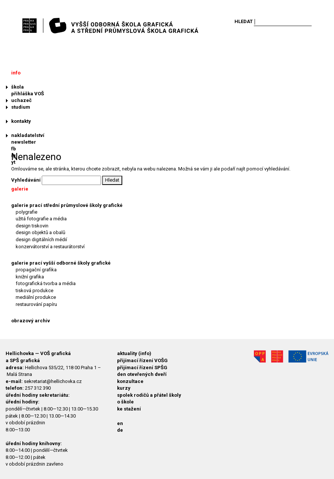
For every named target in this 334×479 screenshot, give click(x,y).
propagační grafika (36, 269)
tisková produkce (34, 290)
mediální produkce (36, 297)
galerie (19, 189)
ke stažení (129, 409)
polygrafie (26, 212)
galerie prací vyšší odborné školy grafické (61, 263)
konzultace (130, 381)
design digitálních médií (41, 239)
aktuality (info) (134, 353)
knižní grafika (30, 277)
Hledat (243, 21)
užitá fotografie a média (41, 218)
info (16, 73)
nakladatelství (27, 135)
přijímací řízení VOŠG (142, 360)
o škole (125, 402)
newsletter (23, 142)
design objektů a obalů (40, 232)
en (120, 423)
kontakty (21, 121)
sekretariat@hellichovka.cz (53, 381)
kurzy (123, 388)
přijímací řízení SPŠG (142, 367)
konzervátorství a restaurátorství (50, 246)
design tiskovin (32, 226)
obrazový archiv (30, 320)
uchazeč (21, 100)
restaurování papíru (36, 304)
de (120, 430)
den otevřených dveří (142, 374)
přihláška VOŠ (27, 93)
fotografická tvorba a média (46, 283)
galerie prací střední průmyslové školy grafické (67, 205)
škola (17, 87)
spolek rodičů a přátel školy (149, 395)
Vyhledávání (26, 180)
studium (20, 107)
